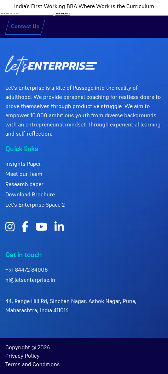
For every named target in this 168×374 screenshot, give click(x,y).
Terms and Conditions (32, 364)
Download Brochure (30, 194)
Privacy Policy (22, 356)
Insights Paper (23, 164)
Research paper (24, 184)
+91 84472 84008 (26, 270)
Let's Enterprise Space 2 (35, 205)
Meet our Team (23, 174)
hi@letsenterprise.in (30, 280)
